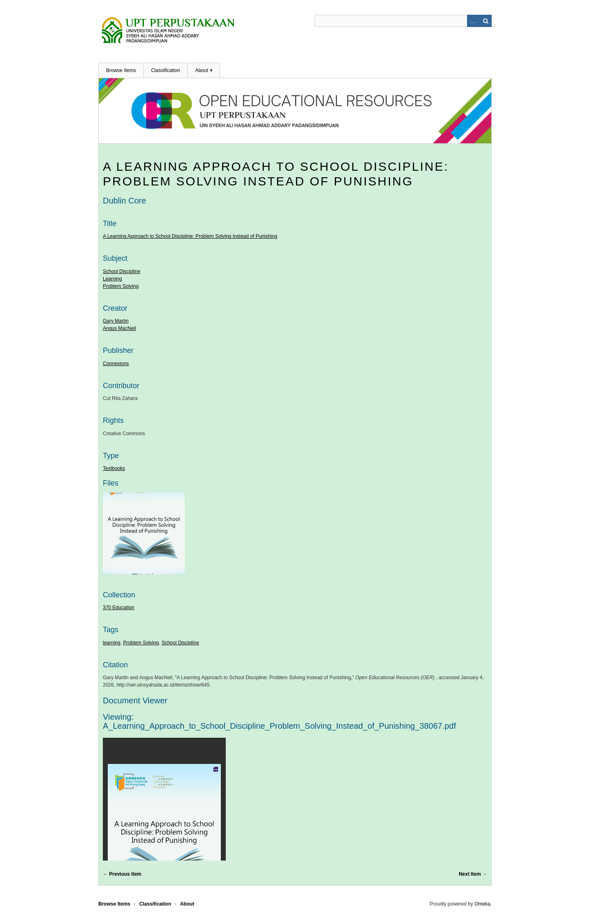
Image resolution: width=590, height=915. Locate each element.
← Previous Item (122, 874)
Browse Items (121, 70)
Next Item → (473, 874)
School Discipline (121, 271)
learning (111, 643)
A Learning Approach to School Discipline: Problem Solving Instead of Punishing (190, 236)
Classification (165, 70)
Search (485, 21)
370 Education (118, 607)
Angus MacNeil (119, 328)
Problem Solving (120, 286)
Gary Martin (116, 321)
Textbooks (114, 468)
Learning (112, 279)
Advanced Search (473, 21)
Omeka (482, 904)
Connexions (116, 363)
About (201, 70)
